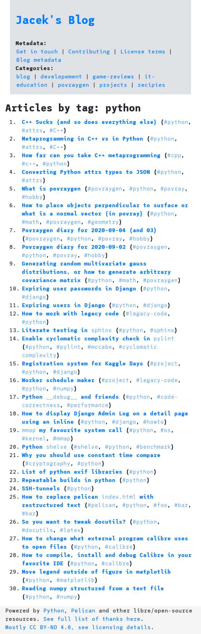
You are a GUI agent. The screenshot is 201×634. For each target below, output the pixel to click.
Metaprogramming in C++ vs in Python (82, 138)
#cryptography (47, 463)
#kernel (34, 438)
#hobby (32, 196)
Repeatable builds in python (68, 479)
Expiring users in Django (63, 305)
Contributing (89, 51)
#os (165, 429)
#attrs (32, 130)
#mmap (61, 438)
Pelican (83, 610)
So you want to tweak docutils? (74, 521)
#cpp (174, 155)
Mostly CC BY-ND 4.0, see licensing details (78, 627)
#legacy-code (146, 313)
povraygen (73, 84)
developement (61, 76)
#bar (181, 504)
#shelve (86, 446)
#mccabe (100, 346)
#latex (70, 529)
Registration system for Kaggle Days (82, 363)
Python (44, 446)
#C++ (56, 130)
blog (23, 76)
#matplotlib (75, 579)
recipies (151, 84)
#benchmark (153, 446)
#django (34, 296)
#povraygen (105, 188)
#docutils (37, 529)
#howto (153, 421)
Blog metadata (38, 59)
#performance (87, 404)
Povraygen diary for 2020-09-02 (74, 246)
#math (30, 221)
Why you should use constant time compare (91, 454)
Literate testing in (67, 330)
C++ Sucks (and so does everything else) (89, 121)
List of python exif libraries (72, 471)
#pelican (101, 504)
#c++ (29, 163)
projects (113, 84)
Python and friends (70, 396)
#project (164, 363)
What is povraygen (51, 188)
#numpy (63, 388)
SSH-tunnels (41, 488)
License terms (142, 51)
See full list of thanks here (91, 618)
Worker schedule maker (58, 380)
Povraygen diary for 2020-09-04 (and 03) (89, 230)
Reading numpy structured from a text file (93, 588)
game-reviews (113, 76)
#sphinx (162, 330)
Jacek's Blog (55, 19)
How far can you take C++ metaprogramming (91, 155)
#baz (29, 513)
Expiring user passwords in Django (79, 288)
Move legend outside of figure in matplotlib (96, 571)
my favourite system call (72, 429)
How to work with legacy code (70, 313)
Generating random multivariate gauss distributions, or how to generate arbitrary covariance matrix (96, 271)
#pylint (68, 346)
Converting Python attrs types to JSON (86, 171)
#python (176, 121)
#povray (172, 188)
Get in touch (37, 51)
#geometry (103, 221)
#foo (160, 504)
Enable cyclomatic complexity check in (98, 338)
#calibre (119, 546)
